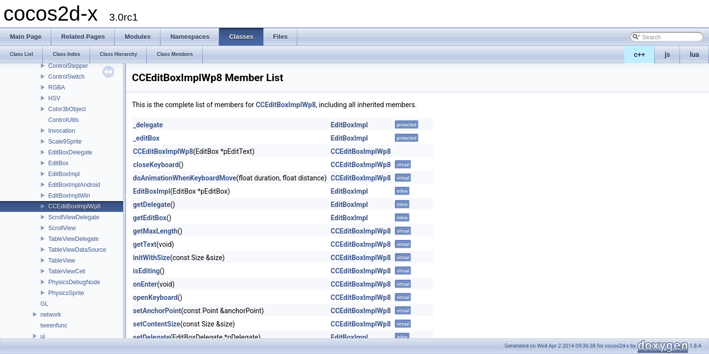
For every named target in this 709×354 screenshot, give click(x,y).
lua (694, 55)
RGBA (56, 87)
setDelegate (151, 337)
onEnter (145, 284)
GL (44, 303)
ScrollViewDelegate (73, 217)
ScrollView (62, 228)
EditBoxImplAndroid (74, 184)
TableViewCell (66, 271)
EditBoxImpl (64, 174)
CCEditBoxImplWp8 (74, 206)
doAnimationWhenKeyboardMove (184, 178)
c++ (639, 55)
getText (145, 244)
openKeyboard (155, 297)
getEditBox (149, 218)
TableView (61, 260)
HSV (54, 98)
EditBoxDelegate (70, 152)
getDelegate (151, 204)
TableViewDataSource (77, 249)
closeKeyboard (156, 165)
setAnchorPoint (157, 311)
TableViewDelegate (73, 239)
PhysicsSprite (66, 293)
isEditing (146, 271)
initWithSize (151, 258)
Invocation (61, 130)
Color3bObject (67, 109)
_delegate (148, 125)
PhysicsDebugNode (74, 282)
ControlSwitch (66, 76)
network (50, 314)
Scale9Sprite (65, 141)
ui (42, 336)
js (667, 55)
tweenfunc (53, 325)
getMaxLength (155, 231)
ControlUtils (63, 120)
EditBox (58, 163)
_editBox (146, 138)
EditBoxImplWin (69, 195)
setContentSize (156, 324)
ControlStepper (68, 65)
